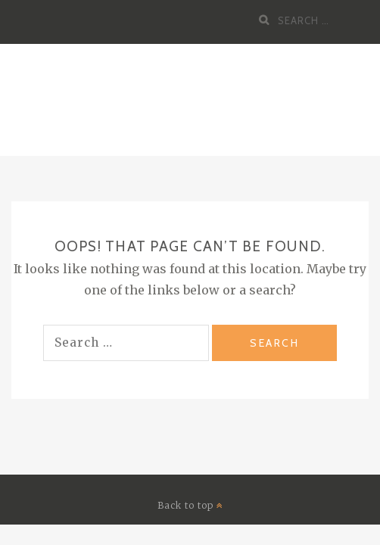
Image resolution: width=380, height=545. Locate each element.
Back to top (190, 505)
